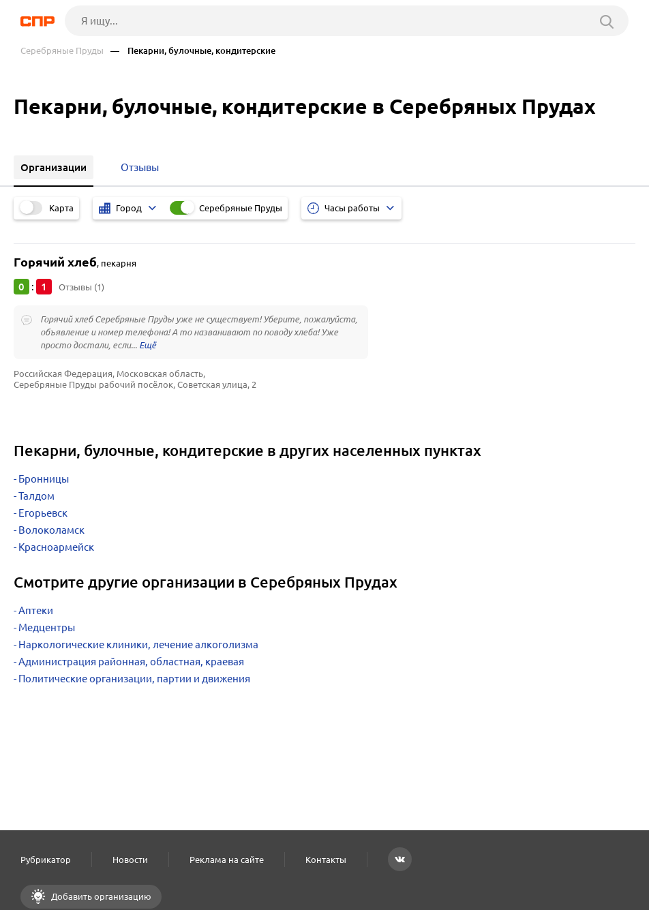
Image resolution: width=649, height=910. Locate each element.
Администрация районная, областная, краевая (131, 661)
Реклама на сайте (227, 859)
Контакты (325, 859)
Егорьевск (42, 513)
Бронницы (43, 479)
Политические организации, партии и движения (134, 678)
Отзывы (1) (81, 287)
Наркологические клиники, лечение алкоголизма (138, 644)
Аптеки (35, 610)
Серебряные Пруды (62, 50)
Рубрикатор (45, 859)
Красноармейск (56, 547)
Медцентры (46, 627)
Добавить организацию (100, 896)
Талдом (36, 496)
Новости (130, 859)
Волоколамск (51, 530)
